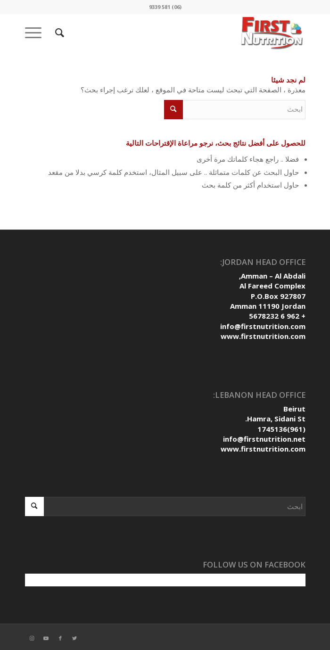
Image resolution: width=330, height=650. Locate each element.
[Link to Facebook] (60, 638)
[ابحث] (58, 32)
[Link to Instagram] (32, 638)
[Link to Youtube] (46, 638)
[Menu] (36, 32)
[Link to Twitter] (74, 638)
